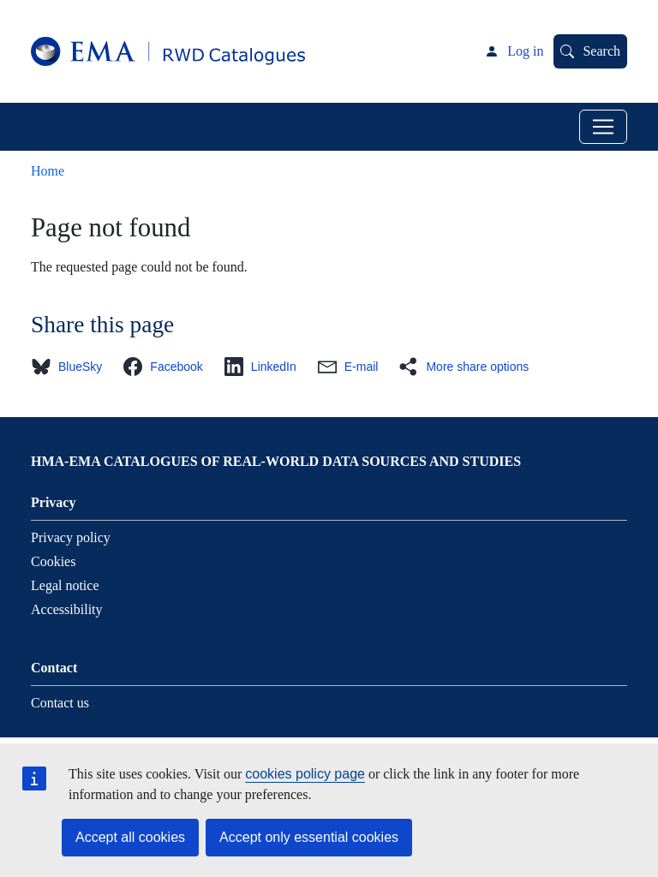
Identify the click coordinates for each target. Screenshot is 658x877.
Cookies (53, 561)
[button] (71, 366)
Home (47, 171)
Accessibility (67, 609)
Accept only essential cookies (308, 837)
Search (601, 51)
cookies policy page (305, 774)
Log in (525, 51)
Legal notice (65, 585)
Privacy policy (71, 537)
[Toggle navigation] (603, 127)
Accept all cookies (130, 837)
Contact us (60, 702)
